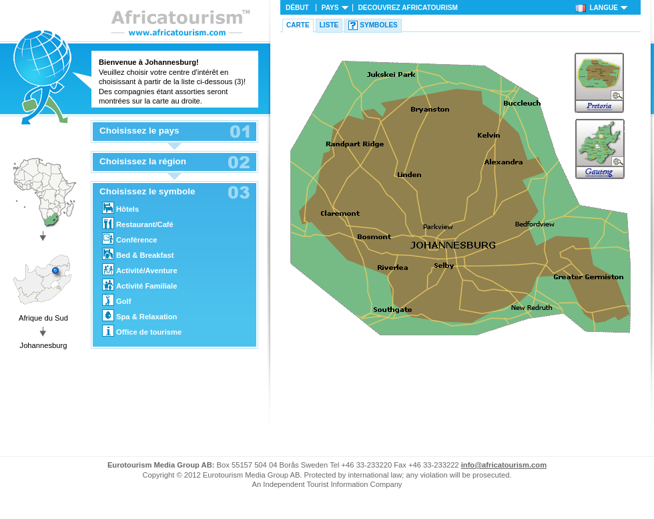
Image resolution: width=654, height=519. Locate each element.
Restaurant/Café (138, 223)
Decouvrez (408, 7)
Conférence (129, 238)
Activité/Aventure (140, 269)
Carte (298, 25)
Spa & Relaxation (139, 315)
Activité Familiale (139, 285)
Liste (329, 25)
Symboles (379, 25)
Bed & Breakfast (138, 254)
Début (297, 7)
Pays (330, 7)
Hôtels (120, 208)
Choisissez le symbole (147, 191)
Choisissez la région (142, 161)
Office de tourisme (142, 331)
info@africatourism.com (504, 465)
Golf (116, 300)
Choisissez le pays (139, 131)
